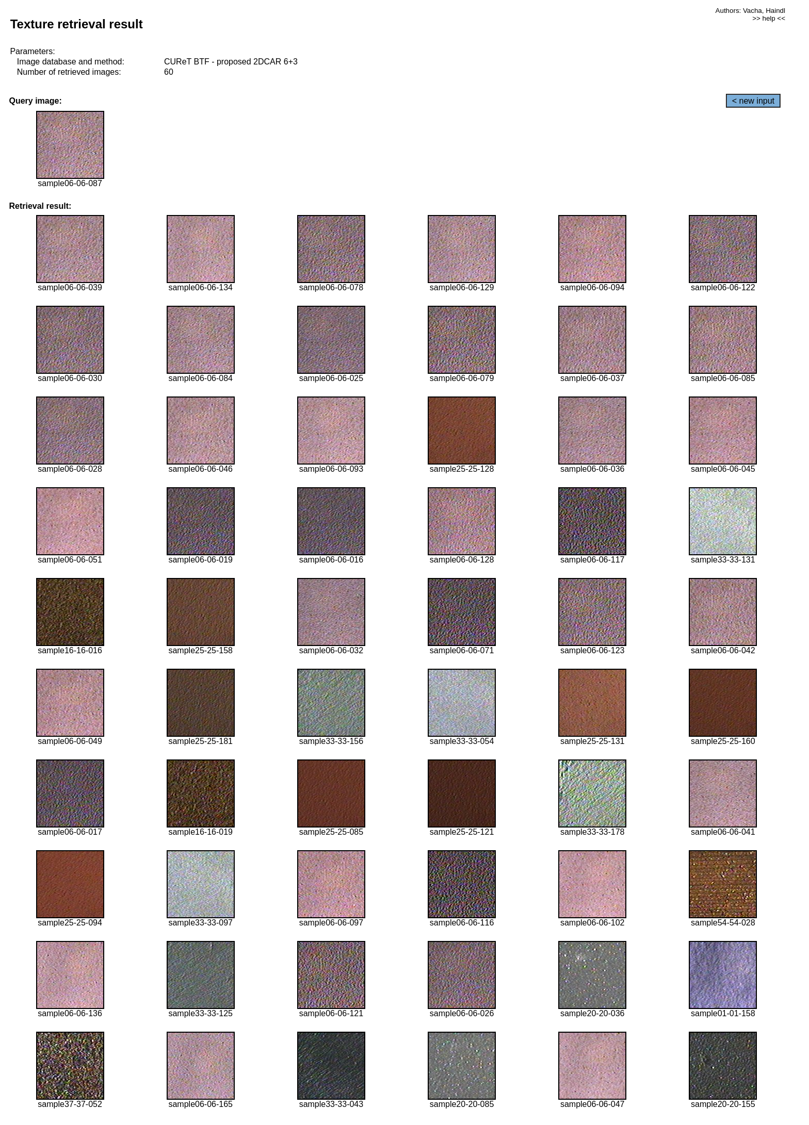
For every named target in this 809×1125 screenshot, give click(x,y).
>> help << (768, 18)
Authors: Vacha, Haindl (750, 10)
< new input (753, 100)
